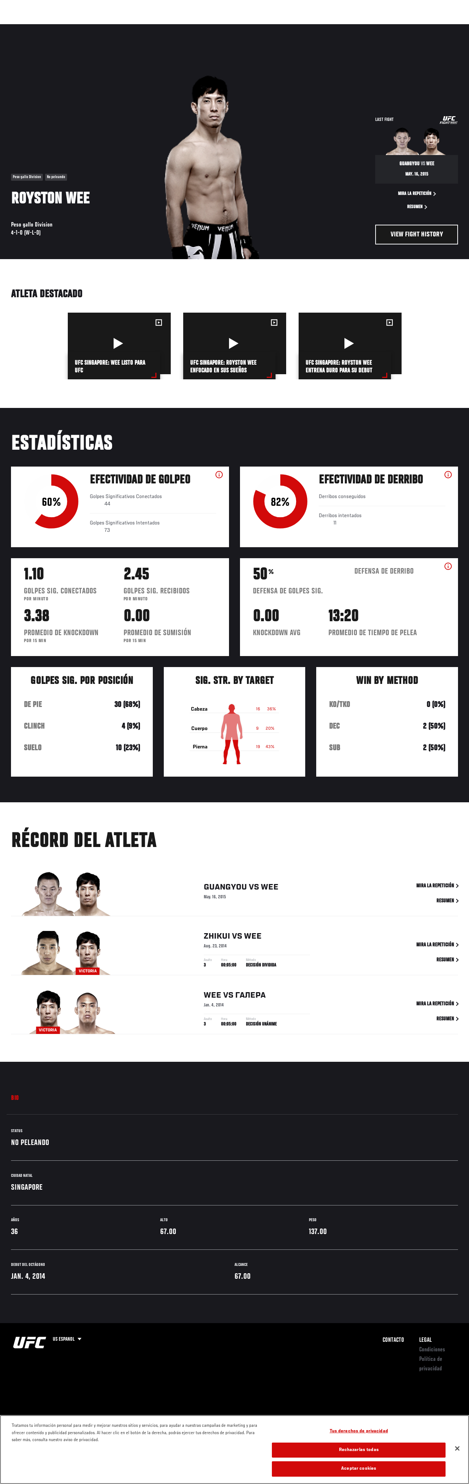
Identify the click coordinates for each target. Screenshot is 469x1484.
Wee (269, 888)
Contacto (393, 1340)
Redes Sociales (362, 28)
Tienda (426, 28)
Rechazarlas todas (359, 1450)
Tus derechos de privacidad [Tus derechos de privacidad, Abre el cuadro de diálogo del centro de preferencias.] (359, 1431)
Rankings (53, 28)
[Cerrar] (457, 1448)
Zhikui (217, 938)
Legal (425, 1340)
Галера (250, 997)
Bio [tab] (15, 1098)
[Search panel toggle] (445, 27)
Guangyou (225, 888)
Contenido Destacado (136, 28)
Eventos (21, 28)
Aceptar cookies (358, 1468)
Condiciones (432, 1350)
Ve (394, 28)
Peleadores (88, 28)
